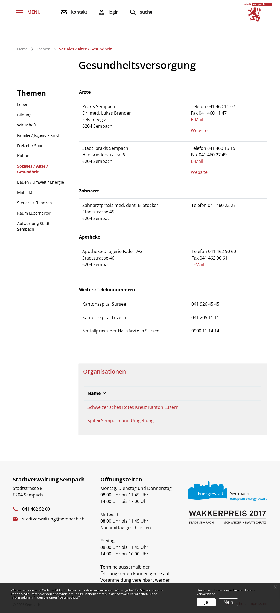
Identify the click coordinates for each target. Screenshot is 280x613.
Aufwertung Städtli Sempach (34, 226)
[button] (141, 12)
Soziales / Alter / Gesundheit (32, 170)
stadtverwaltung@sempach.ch (53, 522)
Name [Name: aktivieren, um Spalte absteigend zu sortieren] (94, 393)
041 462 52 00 (36, 512)
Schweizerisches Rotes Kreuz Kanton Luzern (133, 407)
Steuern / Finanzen (34, 202)
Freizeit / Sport (30, 145)
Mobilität (25, 192)
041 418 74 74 (211, 407)
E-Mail (200, 120)
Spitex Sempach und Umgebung (121, 422)
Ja (206, 602)
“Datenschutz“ (69, 597)
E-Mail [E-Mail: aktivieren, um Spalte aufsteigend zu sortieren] (243, 393)
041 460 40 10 (211, 422)
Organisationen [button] (104, 371)
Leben (22, 104)
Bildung (24, 114)
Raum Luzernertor (34, 213)
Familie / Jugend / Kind (38, 135)
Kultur (23, 155)
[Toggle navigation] (28, 12)
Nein (228, 602)
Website (202, 130)
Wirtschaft (26, 124)
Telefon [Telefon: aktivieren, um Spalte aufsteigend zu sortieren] (205, 393)
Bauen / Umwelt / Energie (40, 182)
